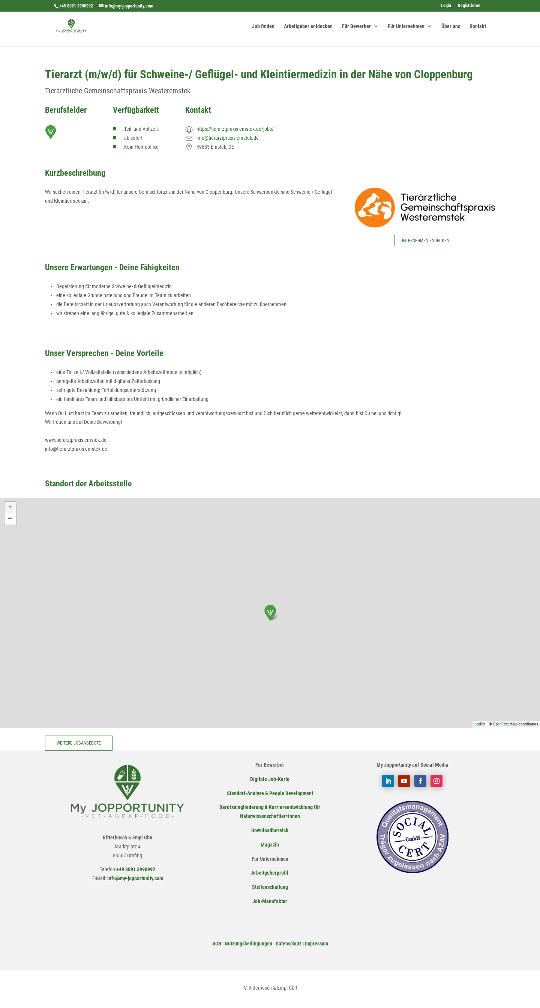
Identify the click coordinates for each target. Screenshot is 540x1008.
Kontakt (478, 26)
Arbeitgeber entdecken (308, 26)
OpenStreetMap (505, 724)
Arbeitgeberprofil (269, 873)
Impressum (316, 944)
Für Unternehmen (406, 26)
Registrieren (469, 5)
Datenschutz (289, 944)
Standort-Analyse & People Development (270, 793)
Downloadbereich (269, 830)
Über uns (450, 26)
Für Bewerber (356, 26)
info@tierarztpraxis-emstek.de (227, 138)
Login (446, 5)
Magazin (270, 845)
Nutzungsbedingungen (248, 944)
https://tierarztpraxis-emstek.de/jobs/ (235, 129)
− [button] (10, 519)
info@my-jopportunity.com (134, 878)
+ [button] (10, 507)
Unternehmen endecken (424, 240)
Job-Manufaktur (269, 901)
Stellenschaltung (270, 887)
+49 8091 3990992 (76, 6)
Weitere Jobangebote (79, 743)
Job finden (263, 26)
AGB (216, 944)
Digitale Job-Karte (270, 779)
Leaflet (479, 724)
